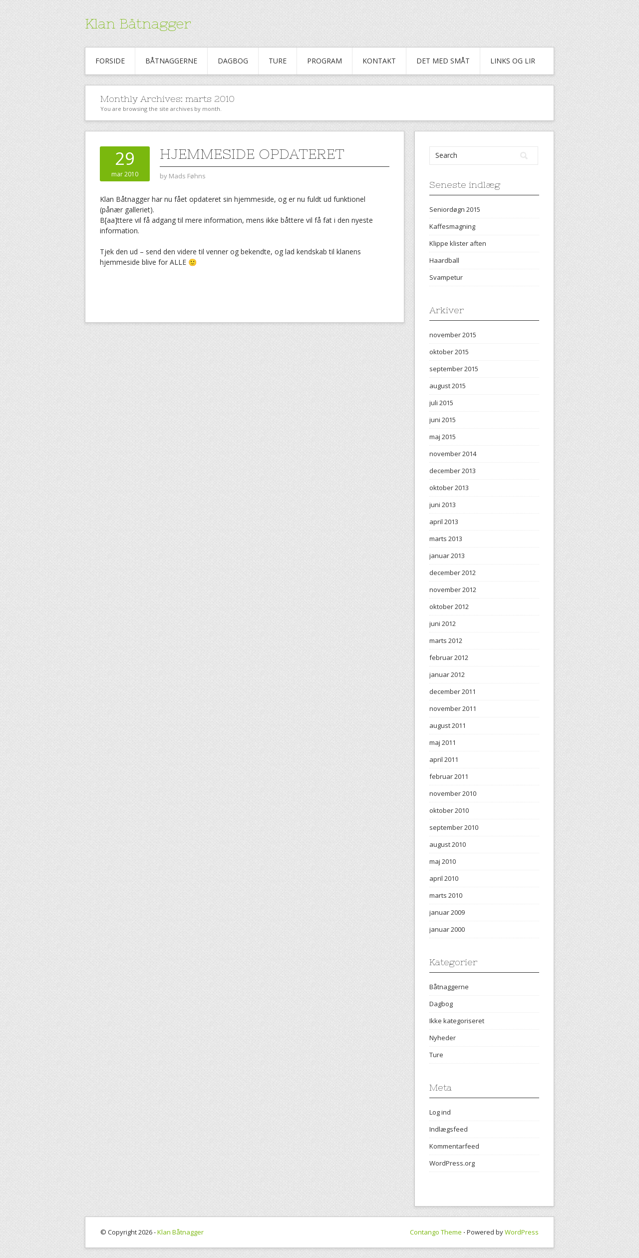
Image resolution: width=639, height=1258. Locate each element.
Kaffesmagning (452, 226)
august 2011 (447, 725)
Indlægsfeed (448, 1129)
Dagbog (233, 60)
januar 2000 (447, 929)
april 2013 (443, 521)
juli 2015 (441, 402)
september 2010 (453, 827)
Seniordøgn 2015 (454, 209)
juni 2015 (442, 419)
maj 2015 (442, 436)
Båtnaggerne (171, 60)
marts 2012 (445, 640)
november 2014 (452, 453)
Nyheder (442, 1037)
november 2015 (452, 334)
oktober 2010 (449, 810)
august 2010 (447, 844)
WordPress (522, 1232)
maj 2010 (442, 861)
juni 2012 (442, 623)
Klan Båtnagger (138, 23)
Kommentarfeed (454, 1146)
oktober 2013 (449, 487)
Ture (278, 60)
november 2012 (452, 589)
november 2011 (452, 708)
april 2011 (443, 759)
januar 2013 (447, 555)
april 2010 (443, 878)
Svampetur (446, 277)
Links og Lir (512, 60)
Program (324, 60)
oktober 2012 (449, 606)
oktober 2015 (449, 351)
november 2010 (452, 793)
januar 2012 (447, 674)
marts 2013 (445, 538)
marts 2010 (445, 895)
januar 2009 (447, 912)
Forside (110, 60)
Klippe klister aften (457, 243)
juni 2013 (442, 504)
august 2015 (447, 385)
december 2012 (452, 572)
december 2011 (452, 691)
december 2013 (452, 470)
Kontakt (379, 60)
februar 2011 (448, 776)
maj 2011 (442, 742)
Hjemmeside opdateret (252, 154)
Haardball (444, 260)
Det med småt (443, 60)
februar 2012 (448, 657)
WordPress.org (452, 1163)
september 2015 (453, 368)
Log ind (440, 1112)
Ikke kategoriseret (456, 1020)
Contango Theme (436, 1232)
